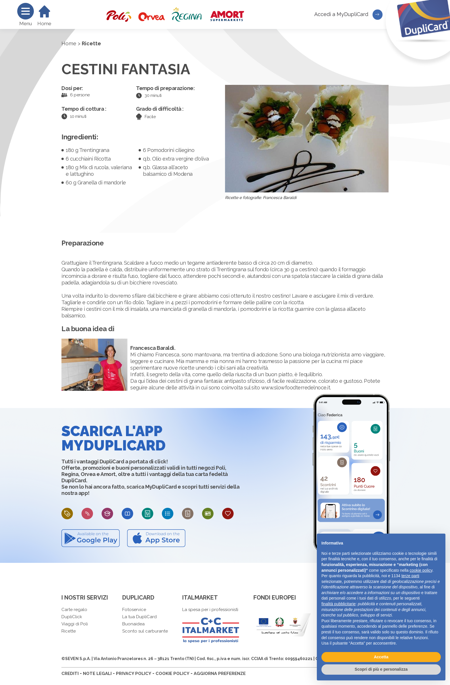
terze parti (410, 575)
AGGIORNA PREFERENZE (220, 673)
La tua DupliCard (139, 616)
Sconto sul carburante (145, 631)
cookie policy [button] (421, 570)
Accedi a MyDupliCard (348, 14)
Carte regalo (74, 609)
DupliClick (71, 616)
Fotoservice (134, 609)
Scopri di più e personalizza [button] (381, 669)
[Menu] (25, 11)
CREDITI (70, 673)
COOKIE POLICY (172, 673)
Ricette (68, 631)
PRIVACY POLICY (133, 673)
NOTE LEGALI (97, 673)
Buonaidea (133, 624)
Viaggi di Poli (74, 624)
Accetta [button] (381, 657)
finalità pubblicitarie (338, 604)
